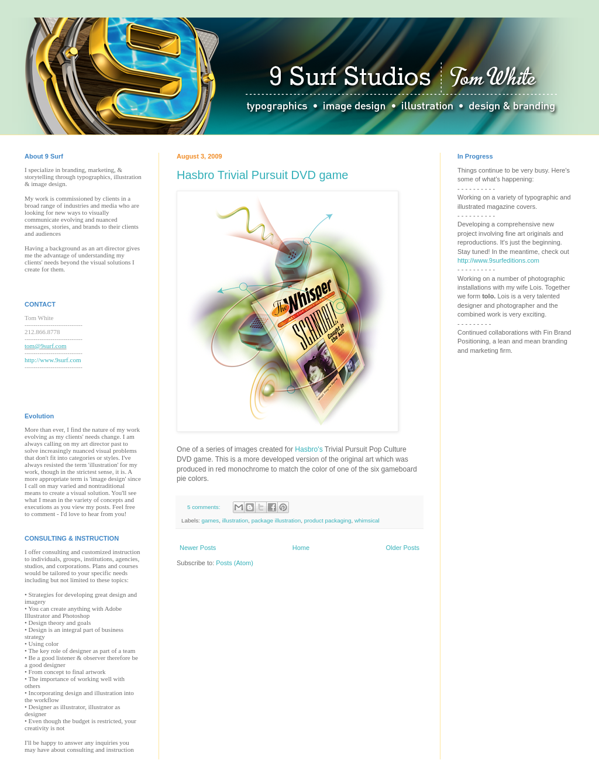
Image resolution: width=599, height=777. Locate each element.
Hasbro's (309, 449)
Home (300, 547)
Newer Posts (198, 547)
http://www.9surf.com (53, 359)
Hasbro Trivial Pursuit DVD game (262, 175)
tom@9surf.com (46, 345)
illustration (235, 520)
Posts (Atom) (234, 562)
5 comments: (204, 507)
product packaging (328, 520)
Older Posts (402, 547)
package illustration (276, 520)
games (210, 520)
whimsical (367, 520)
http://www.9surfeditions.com (498, 260)
